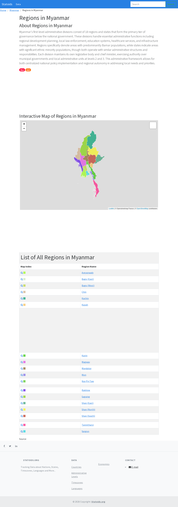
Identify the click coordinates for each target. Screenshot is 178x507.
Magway (86, 361)
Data (18, 4)
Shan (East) (87, 403)
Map (22, 70)
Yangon (85, 431)
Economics (103, 464)
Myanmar (14, 10)
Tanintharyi (88, 424)
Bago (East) (88, 279)
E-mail (133, 466)
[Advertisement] (89, 92)
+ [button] (24, 124)
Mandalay (86, 368)
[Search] (147, 4)
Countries (76, 466)
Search (170, 4)
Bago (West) (88, 285)
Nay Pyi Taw (88, 381)
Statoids (7, 4)
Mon (84, 374)
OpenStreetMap (142, 208)
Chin (84, 291)
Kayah (85, 304)
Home (3, 10)
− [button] (24, 129)
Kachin (85, 298)
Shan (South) (88, 415)
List (28, 70)
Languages (76, 488)
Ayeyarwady (87, 272)
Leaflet (111, 208)
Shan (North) (88, 409)
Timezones (77, 482)
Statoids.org (98, 501)
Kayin (84, 355)
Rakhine (86, 390)
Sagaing (86, 396)
